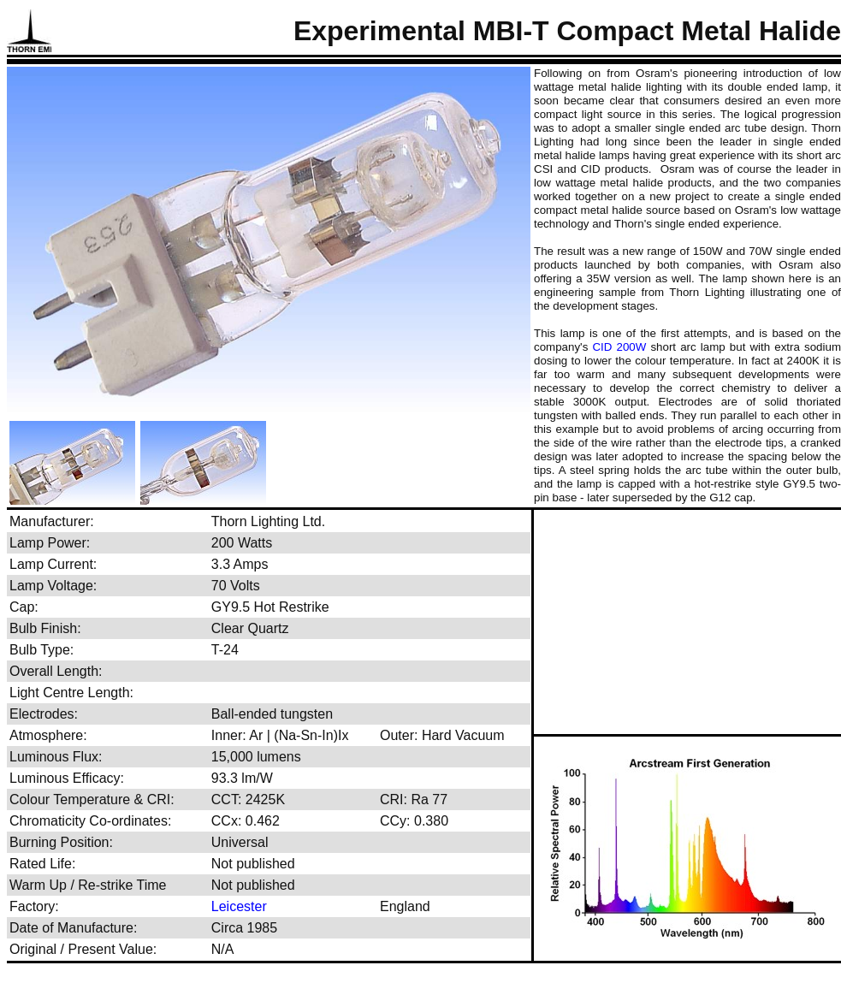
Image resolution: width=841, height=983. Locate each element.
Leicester (239, 906)
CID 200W (619, 346)
